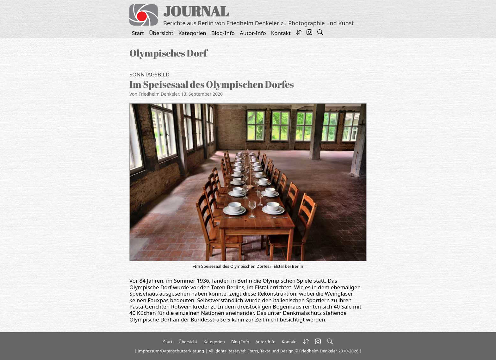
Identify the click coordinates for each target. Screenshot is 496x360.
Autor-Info (253, 33)
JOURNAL (196, 11)
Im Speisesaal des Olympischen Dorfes (211, 84)
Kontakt (281, 33)
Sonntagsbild (149, 74)
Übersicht (161, 33)
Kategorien (192, 33)
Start (138, 33)
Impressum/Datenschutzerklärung (171, 351)
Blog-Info (223, 33)
